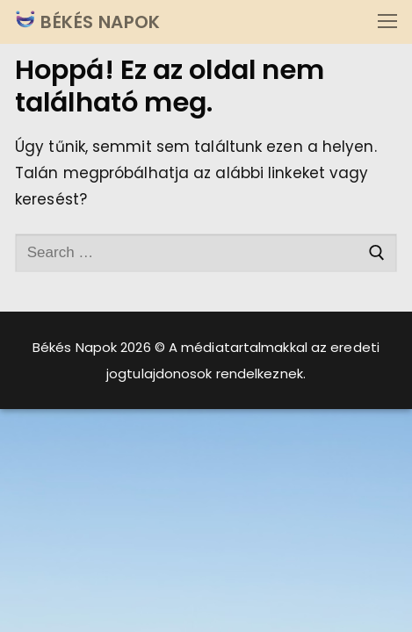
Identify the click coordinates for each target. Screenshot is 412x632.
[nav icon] (387, 22)
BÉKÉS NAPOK (98, 22)
